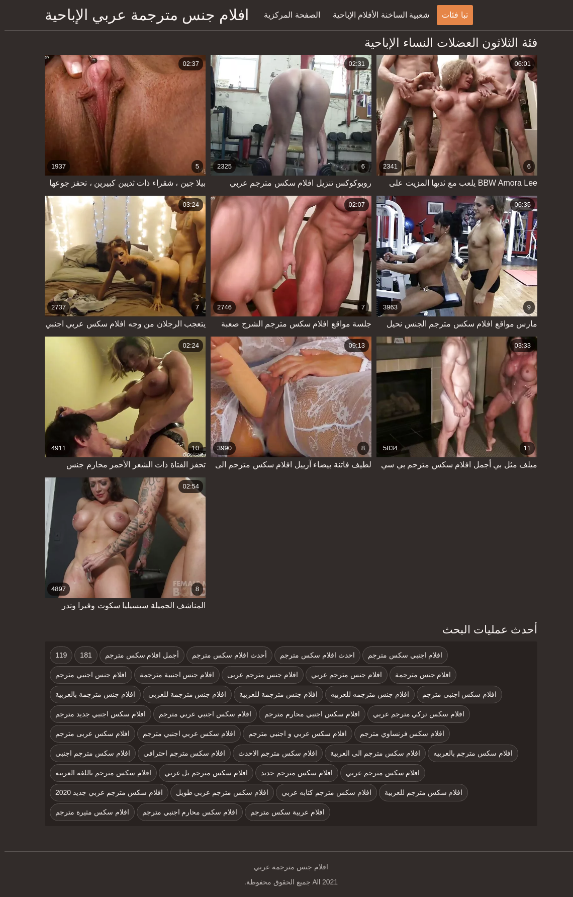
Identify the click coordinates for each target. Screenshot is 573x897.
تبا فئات (450, 15)
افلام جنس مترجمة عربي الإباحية (142, 15)
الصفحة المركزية (287, 15)
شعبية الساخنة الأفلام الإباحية (376, 15)
